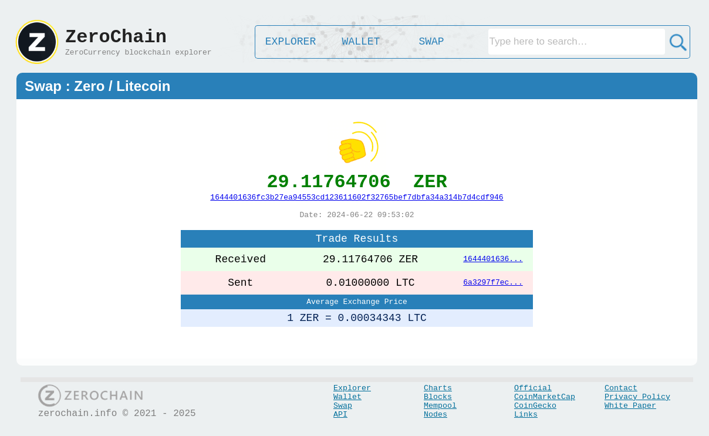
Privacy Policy (637, 397)
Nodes (435, 414)
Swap (342, 405)
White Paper (630, 405)
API (340, 414)
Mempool (440, 405)
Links (526, 414)
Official (533, 388)
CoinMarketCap (544, 397)
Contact (621, 388)
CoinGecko (535, 405)
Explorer (352, 388)
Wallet (347, 397)
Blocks (438, 397)
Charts (438, 388)
